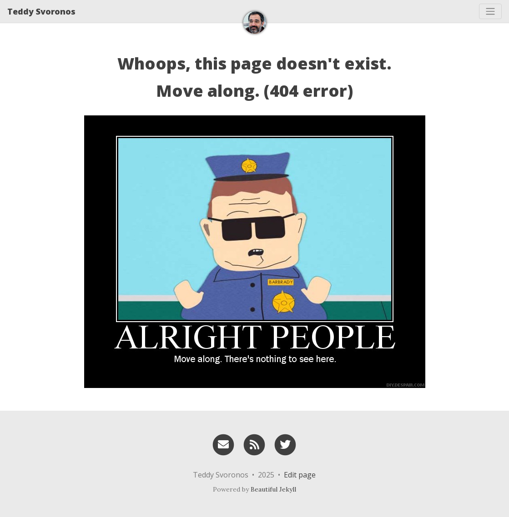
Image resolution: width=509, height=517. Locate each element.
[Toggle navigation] (490, 11)
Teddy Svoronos (41, 11)
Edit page (300, 475)
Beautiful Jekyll (273, 489)
